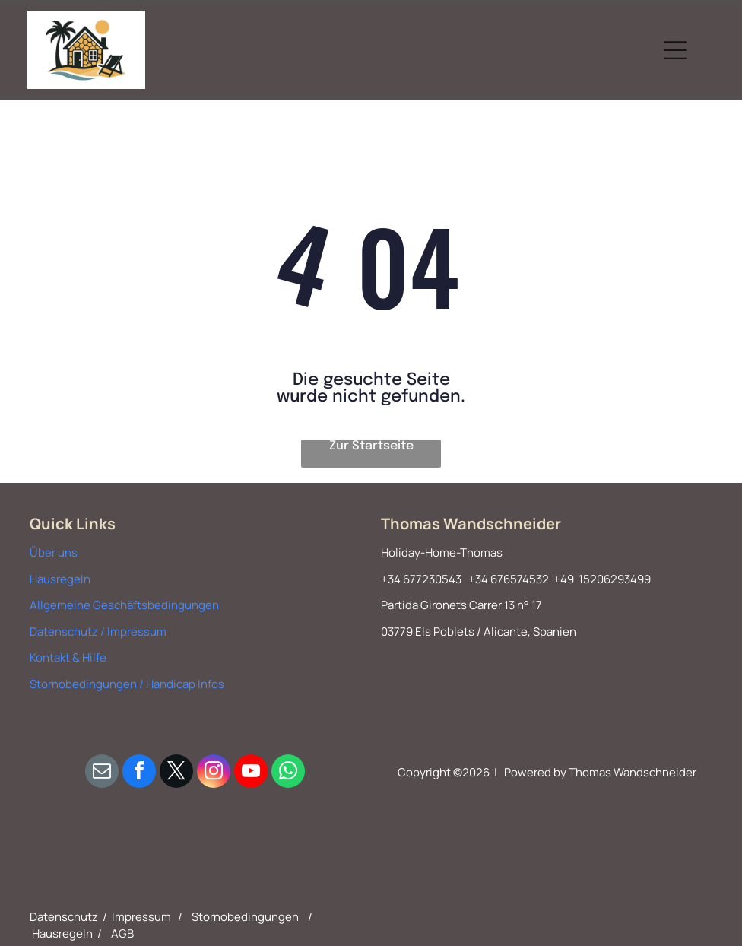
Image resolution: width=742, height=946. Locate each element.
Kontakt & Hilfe (68, 657)
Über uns (54, 552)
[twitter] (176, 773)
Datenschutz (64, 917)
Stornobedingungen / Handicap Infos (127, 684)
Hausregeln (60, 579)
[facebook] (139, 773)
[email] (102, 773)
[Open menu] (675, 50)
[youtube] (251, 773)
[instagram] (213, 773)
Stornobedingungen (245, 917)
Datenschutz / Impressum (98, 632)
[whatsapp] (288, 773)
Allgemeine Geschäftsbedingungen (124, 605)
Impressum (141, 917)
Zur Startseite (371, 446)
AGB (122, 933)
